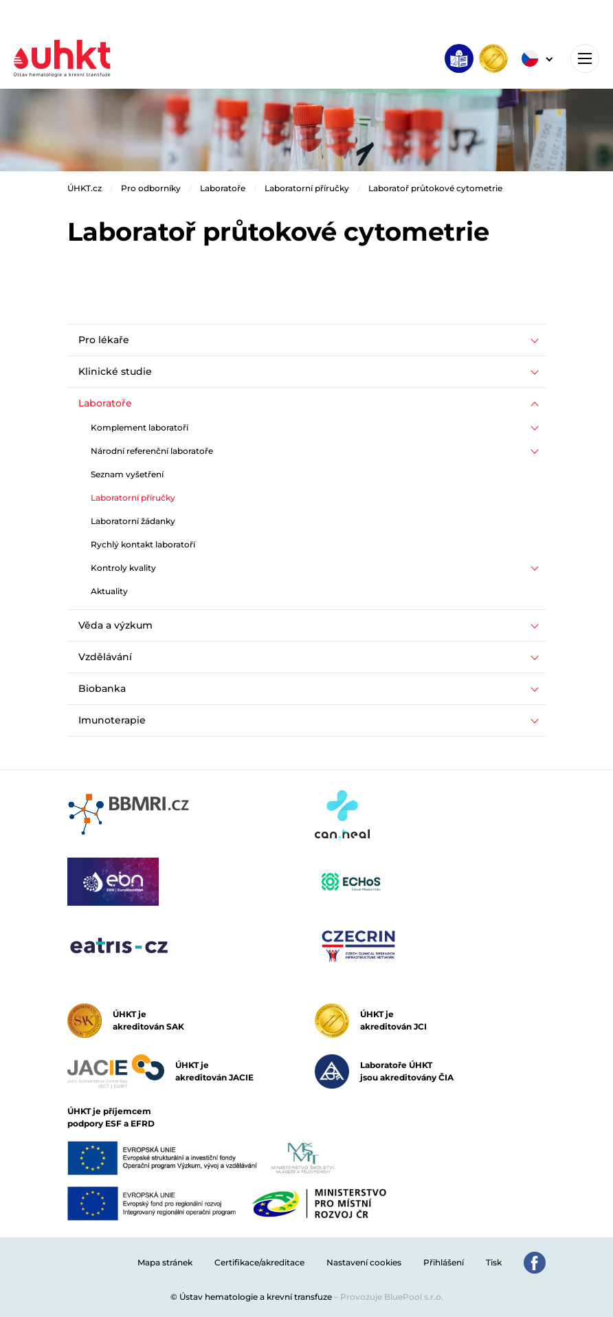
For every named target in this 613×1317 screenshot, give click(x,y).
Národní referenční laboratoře (152, 451)
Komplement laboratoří (139, 427)
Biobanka (102, 688)
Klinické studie (115, 371)
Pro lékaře (103, 340)
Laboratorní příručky (307, 188)
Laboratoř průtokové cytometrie (435, 188)
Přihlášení (443, 1262)
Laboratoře (222, 188)
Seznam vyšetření (127, 474)
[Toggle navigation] (584, 58)
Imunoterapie (112, 720)
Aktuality (109, 591)
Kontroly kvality (123, 568)
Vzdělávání (105, 657)
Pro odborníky (151, 188)
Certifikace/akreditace (259, 1262)
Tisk (494, 1262)
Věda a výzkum (115, 625)
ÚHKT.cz (84, 188)
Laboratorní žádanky (133, 521)
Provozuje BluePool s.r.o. (391, 1297)
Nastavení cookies (363, 1262)
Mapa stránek (164, 1262)
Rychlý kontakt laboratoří (143, 544)
